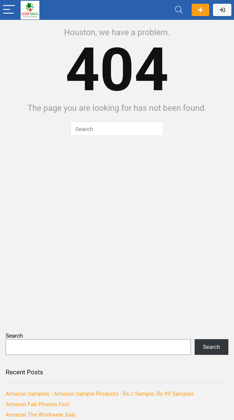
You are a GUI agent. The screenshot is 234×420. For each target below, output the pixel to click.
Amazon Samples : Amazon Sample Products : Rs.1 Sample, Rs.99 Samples (100, 393)
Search (14, 335)
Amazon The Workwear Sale (41, 414)
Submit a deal (200, 10)
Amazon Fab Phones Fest (37, 404)
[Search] (179, 10)
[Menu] (9, 10)
